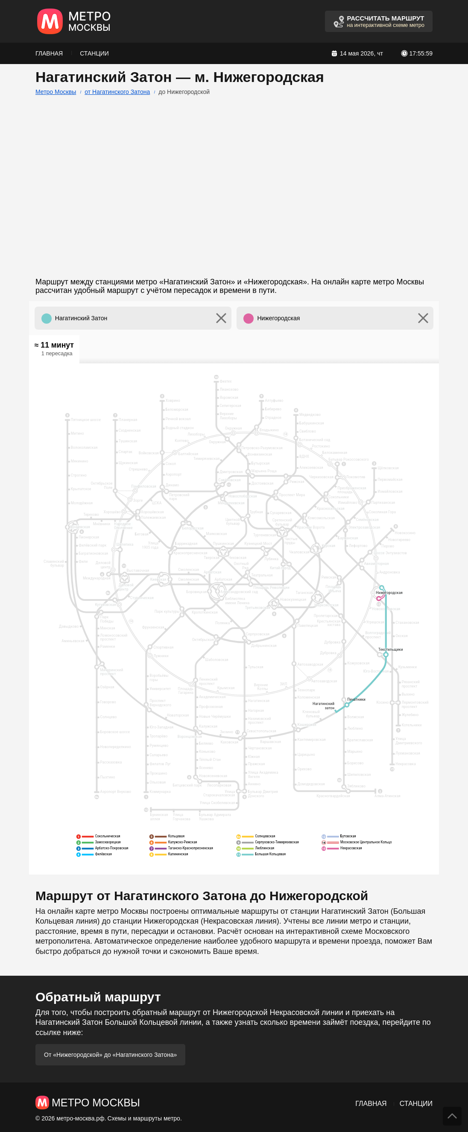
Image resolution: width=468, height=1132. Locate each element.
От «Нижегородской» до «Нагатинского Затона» (110, 1054)
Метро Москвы (55, 91)
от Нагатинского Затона (117, 91)
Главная (49, 53)
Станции (94, 53)
